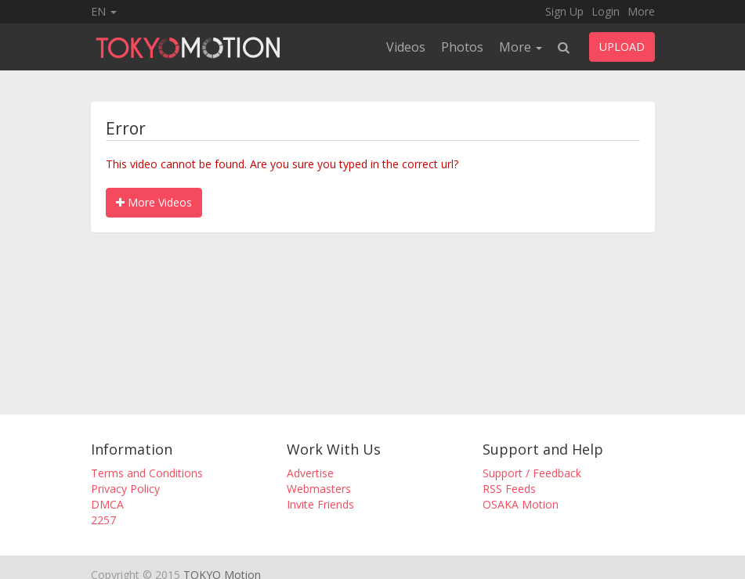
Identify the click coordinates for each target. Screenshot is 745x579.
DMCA (107, 504)
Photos (462, 47)
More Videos (154, 202)
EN (104, 11)
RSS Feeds (509, 488)
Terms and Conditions (147, 473)
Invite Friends (320, 504)
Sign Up (564, 11)
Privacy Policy (125, 488)
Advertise (310, 473)
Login (605, 11)
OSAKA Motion (521, 504)
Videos (405, 47)
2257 (103, 519)
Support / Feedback (532, 473)
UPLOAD (622, 46)
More (641, 11)
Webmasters (319, 488)
